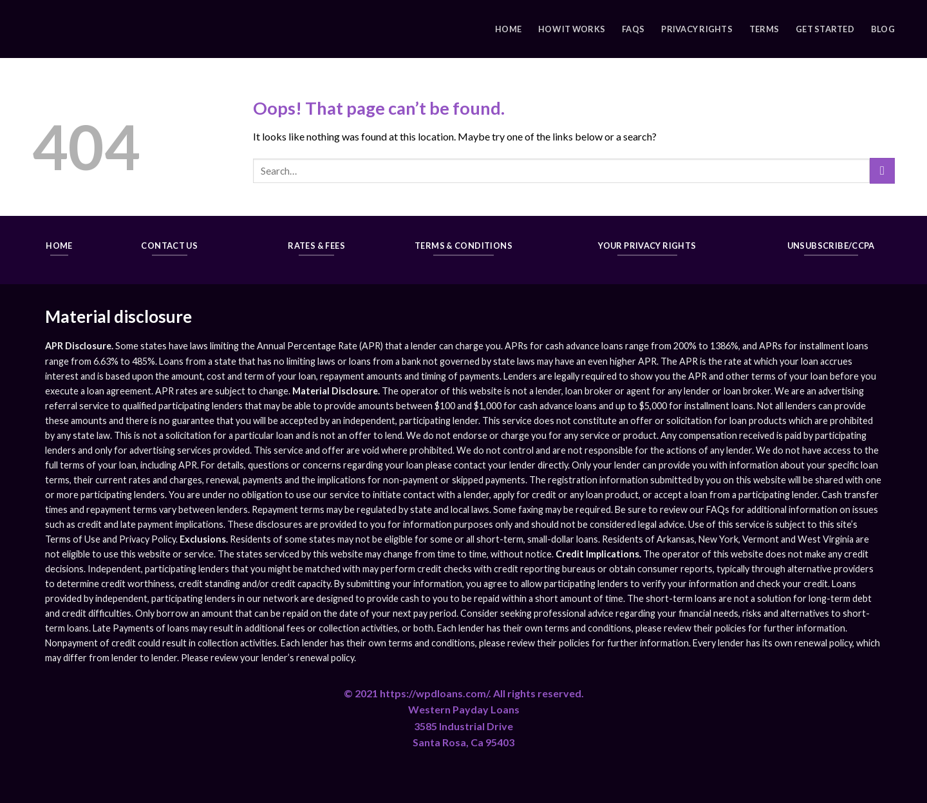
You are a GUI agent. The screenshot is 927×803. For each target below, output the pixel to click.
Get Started (825, 29)
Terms (764, 29)
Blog (883, 29)
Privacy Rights (697, 29)
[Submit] (882, 170)
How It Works (571, 29)
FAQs (633, 29)
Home (508, 29)
